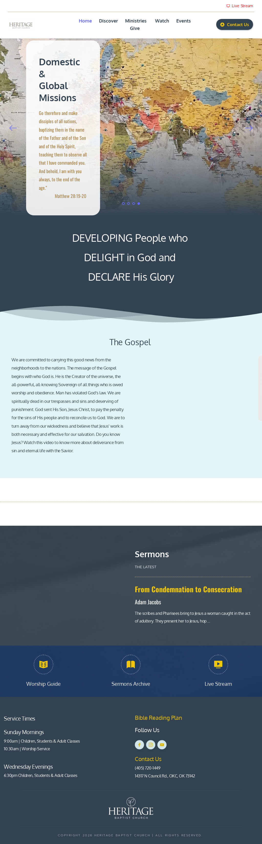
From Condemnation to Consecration (188, 589)
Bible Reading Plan (159, 717)
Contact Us (148, 758)
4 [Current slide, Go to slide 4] (138, 203)
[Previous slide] (13, 128)
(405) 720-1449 (147, 768)
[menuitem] (85, 21)
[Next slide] (249, 128)
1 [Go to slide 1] (123, 203)
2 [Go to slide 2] (128, 203)
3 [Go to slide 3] (133, 203)
